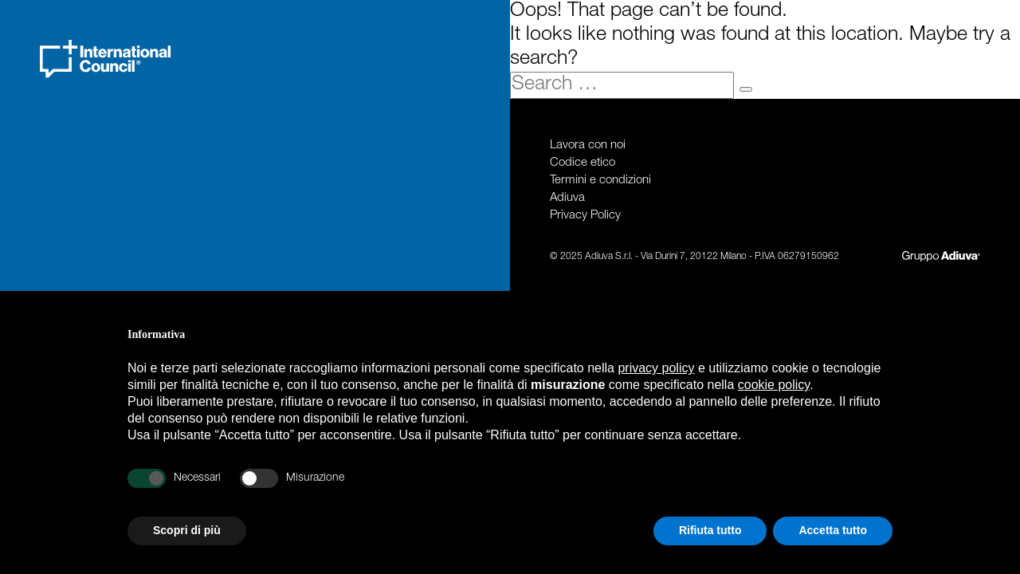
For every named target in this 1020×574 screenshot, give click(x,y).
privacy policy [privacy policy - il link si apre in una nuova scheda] (656, 368)
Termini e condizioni (600, 181)
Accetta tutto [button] (832, 530)
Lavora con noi (588, 145)
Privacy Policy (585, 216)
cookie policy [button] (774, 384)
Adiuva (567, 198)
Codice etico (582, 163)
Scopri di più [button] (187, 530)
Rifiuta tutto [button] (710, 530)
